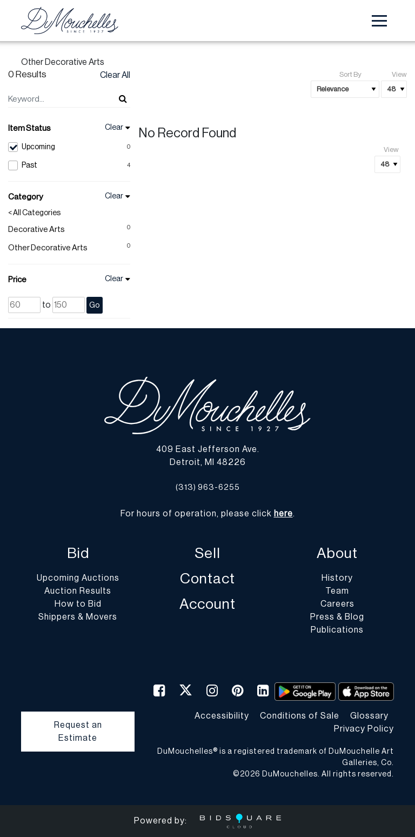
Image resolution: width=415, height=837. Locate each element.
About (337, 553)
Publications (337, 630)
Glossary (369, 716)
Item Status (29, 128)
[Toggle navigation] (379, 20)
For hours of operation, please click (207, 513)
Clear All (115, 75)
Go (94, 305)
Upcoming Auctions (78, 578)
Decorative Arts (36, 229)
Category (25, 197)
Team (337, 591)
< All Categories (34, 213)
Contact (207, 579)
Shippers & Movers (77, 617)
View (399, 74)
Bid (78, 553)
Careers (337, 604)
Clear (114, 127)
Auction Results (77, 591)
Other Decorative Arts (48, 248)
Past (69, 165)
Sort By (350, 74)
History (337, 578)
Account (207, 604)
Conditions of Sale (299, 716)
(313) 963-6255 (208, 487)
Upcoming (69, 147)
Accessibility (222, 716)
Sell (207, 553)
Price (17, 280)
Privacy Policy (364, 729)
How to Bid (78, 604)
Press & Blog (337, 617)
